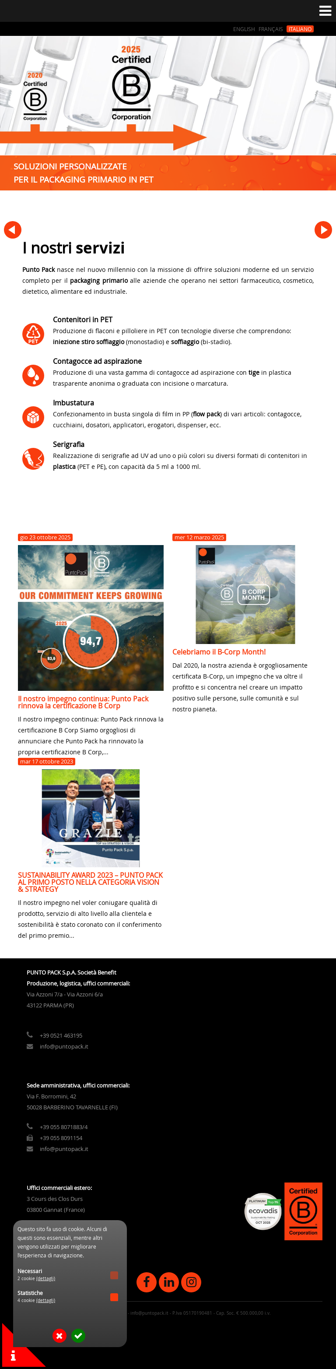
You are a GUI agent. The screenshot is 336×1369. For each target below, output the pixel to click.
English (244, 28)
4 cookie (36, 1300)
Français (271, 28)
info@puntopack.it (64, 1080)
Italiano (300, 28)
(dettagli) (45, 1278)
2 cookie (36, 1278)
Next (323, 230)
